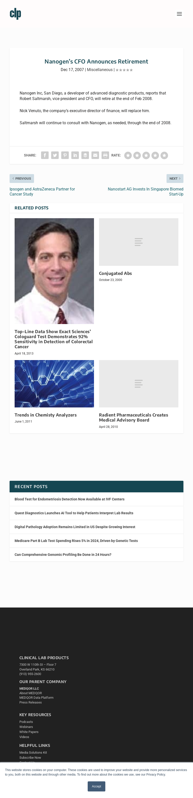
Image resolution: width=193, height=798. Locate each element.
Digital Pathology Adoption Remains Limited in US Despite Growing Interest (75, 527)
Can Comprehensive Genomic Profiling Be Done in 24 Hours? (63, 555)
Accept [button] (96, 786)
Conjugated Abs (115, 273)
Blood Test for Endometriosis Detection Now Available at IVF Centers (69, 499)
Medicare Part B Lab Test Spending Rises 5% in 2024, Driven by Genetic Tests (76, 541)
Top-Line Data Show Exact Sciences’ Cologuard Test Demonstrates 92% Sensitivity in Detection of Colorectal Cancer (54, 339)
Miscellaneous (100, 69)
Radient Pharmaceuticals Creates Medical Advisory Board (133, 417)
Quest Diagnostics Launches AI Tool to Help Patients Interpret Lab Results (74, 513)
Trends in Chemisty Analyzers (46, 415)
